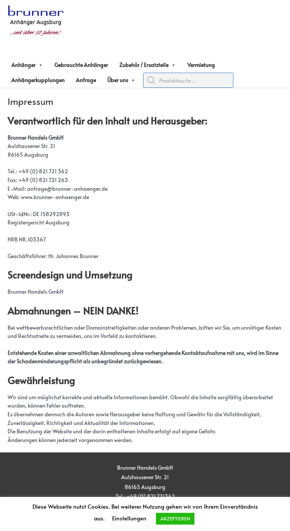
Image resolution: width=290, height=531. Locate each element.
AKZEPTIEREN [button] (175, 518)
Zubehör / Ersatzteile (147, 65)
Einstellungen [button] (129, 518)
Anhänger (27, 65)
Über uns (121, 80)
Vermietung (201, 65)
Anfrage (86, 80)
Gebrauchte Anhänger (81, 65)
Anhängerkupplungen (38, 80)
